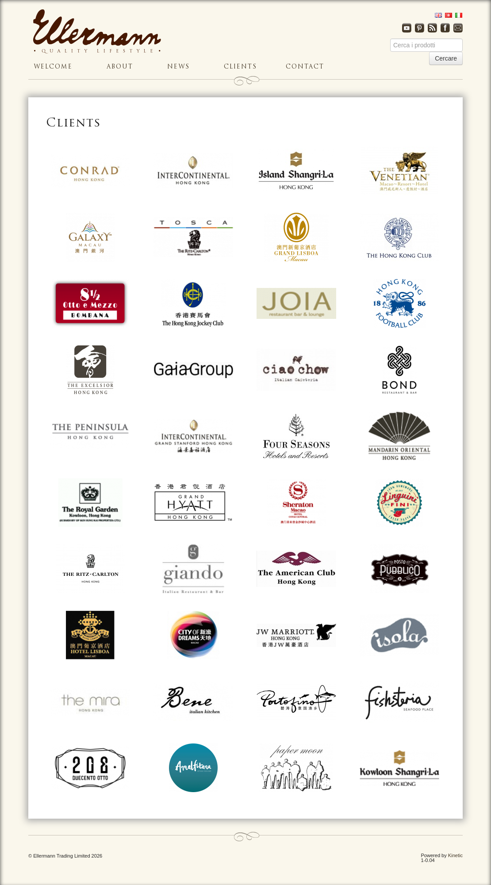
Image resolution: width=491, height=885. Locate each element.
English (437, 15)
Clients (240, 67)
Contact (305, 67)
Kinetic (455, 855)
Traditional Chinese (447, 15)
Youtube (406, 28)
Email (458, 28)
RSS (432, 28)
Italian (457, 15)
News (178, 67)
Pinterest (419, 28)
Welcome (53, 67)
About (120, 67)
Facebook (445, 28)
